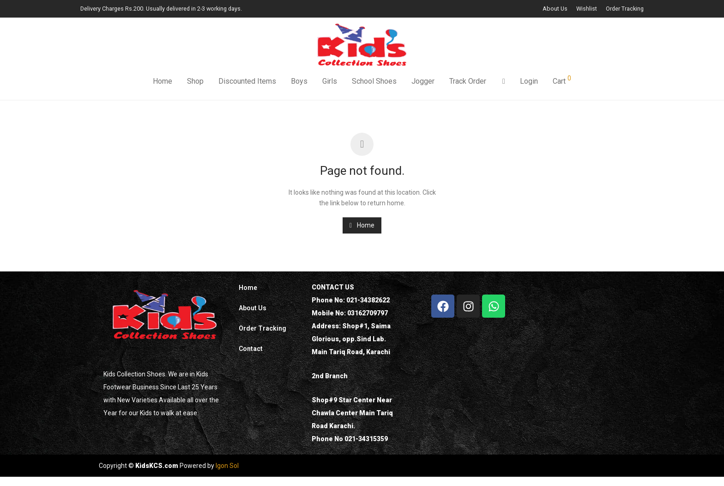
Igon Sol (227, 465)
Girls (329, 82)
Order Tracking (625, 9)
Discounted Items (247, 82)
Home (162, 82)
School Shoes (374, 82)
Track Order (467, 82)
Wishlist (586, 9)
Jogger (422, 82)
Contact (251, 348)
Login (529, 82)
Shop (195, 82)
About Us (555, 9)
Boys (299, 82)
